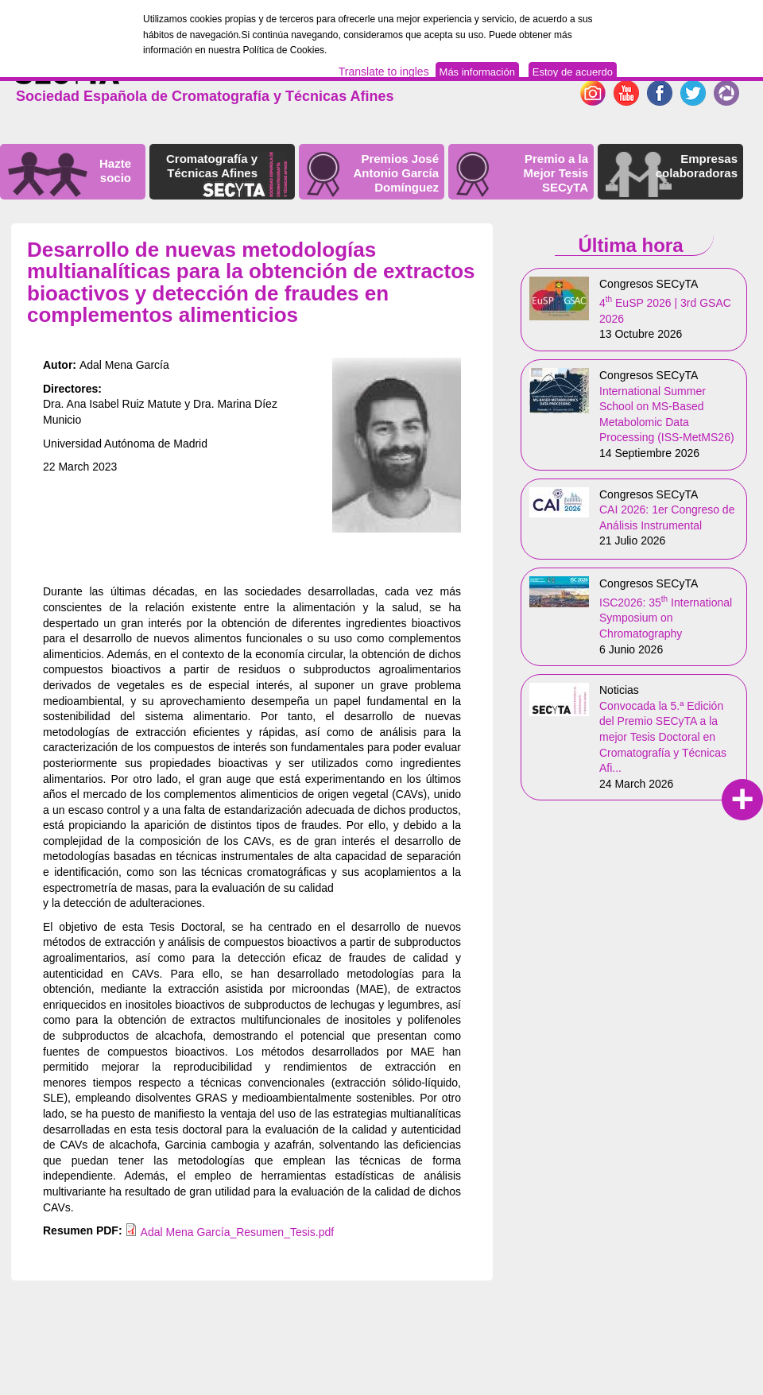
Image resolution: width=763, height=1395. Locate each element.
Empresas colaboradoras (697, 166)
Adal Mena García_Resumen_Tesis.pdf (238, 1232)
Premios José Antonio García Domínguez (396, 173)
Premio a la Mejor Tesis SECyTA (556, 173)
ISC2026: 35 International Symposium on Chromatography (665, 618)
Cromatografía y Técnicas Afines (212, 166)
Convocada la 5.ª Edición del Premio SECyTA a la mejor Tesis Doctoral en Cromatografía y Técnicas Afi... (662, 736)
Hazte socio (115, 170)
